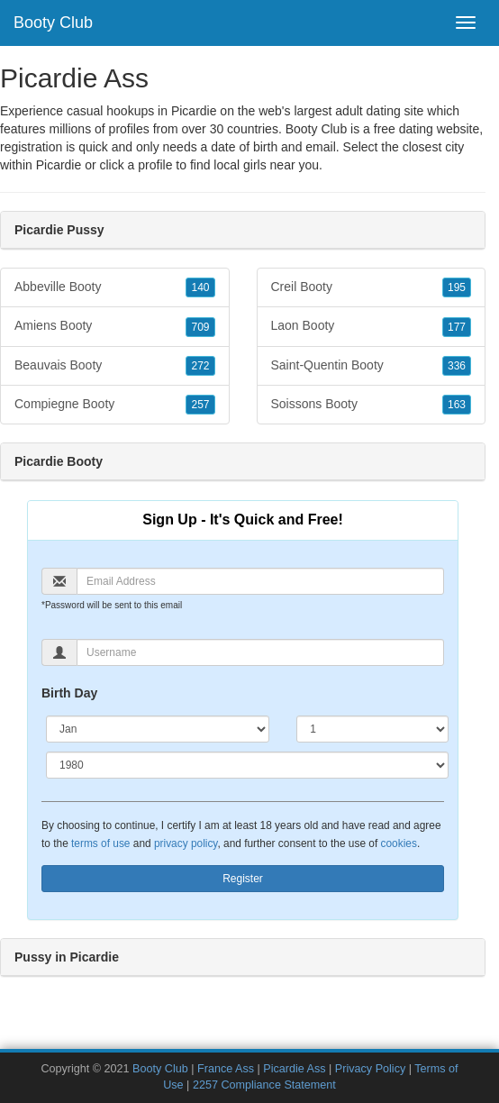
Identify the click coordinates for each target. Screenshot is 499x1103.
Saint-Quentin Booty (371, 366)
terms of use (100, 843)
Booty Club (53, 23)
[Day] (372, 729)
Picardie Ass (294, 1068)
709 (200, 327)
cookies (399, 843)
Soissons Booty (371, 405)
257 (200, 404)
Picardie (59, 165)
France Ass (225, 1068)
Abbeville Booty (114, 287)
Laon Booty (371, 326)
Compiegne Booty (114, 405)
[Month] (157, 729)
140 (200, 287)
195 (457, 287)
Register (242, 878)
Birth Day (69, 693)
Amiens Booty (114, 326)
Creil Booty (371, 287)
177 (457, 327)
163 (457, 404)
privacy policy (185, 843)
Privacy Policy (370, 1068)
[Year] (247, 765)
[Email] (260, 581)
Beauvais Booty (114, 366)
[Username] (260, 652)
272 (200, 366)
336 (457, 366)
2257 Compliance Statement (264, 1085)
